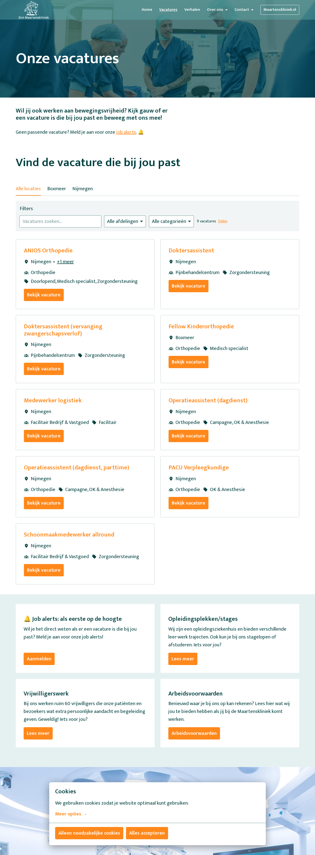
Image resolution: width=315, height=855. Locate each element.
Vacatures (168, 9)
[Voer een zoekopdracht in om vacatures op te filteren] (60, 221)
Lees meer (183, 659)
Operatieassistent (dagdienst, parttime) (76, 467)
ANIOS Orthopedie (48, 250)
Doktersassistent (191, 250)
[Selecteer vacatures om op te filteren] (125, 221)
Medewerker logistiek (53, 400)
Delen (222, 221)
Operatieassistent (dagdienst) (208, 400)
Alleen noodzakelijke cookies (89, 833)
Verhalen (192, 9)
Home (147, 9)
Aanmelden (39, 659)
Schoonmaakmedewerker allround (69, 534)
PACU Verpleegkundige (199, 467)
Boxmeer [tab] (56, 189)
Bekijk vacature (44, 295)
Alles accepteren (147, 833)
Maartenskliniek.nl (280, 9)
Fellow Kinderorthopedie (201, 326)
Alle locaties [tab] (28, 189)
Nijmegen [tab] (82, 189)
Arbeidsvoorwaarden (194, 733)
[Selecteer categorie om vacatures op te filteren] (171, 221)
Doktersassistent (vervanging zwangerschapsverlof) (63, 330)
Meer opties (71, 814)
